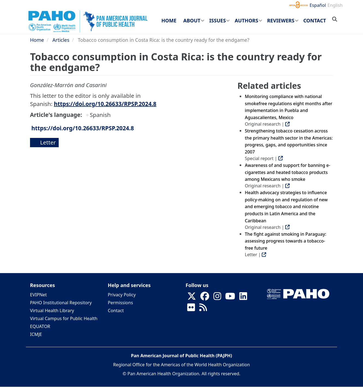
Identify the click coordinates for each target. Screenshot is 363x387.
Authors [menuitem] (246, 20)
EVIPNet (38, 295)
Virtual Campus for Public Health (63, 318)
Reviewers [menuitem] (280, 20)
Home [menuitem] (168, 20)
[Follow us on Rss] (203, 309)
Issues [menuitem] (217, 20)
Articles (60, 40)
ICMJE (36, 334)
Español (318, 5)
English (335, 5)
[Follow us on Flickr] (191, 309)
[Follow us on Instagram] (217, 298)
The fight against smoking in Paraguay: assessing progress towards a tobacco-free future (285, 241)
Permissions (120, 303)
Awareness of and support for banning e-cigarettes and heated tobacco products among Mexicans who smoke (287, 172)
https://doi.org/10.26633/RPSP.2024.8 (105, 104)
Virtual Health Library (52, 311)
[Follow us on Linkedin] (243, 298)
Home (37, 40)
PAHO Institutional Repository (61, 303)
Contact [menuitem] (314, 20)
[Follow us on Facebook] (204, 298)
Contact (116, 311)
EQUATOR (40, 326)
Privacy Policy (122, 295)
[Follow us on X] (191, 298)
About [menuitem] (192, 20)
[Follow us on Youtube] (230, 298)
